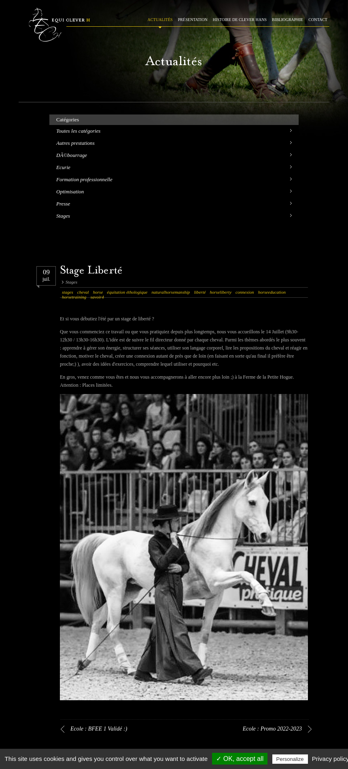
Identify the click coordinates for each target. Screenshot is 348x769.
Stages (63, 216)
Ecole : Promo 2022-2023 (272, 729)
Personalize (290, 759)
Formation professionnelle (84, 179)
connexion (245, 292)
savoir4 (97, 296)
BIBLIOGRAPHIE (287, 19)
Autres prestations (75, 143)
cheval (83, 292)
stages (67, 292)
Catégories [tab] (67, 120)
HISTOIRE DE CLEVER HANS (240, 19)
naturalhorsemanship (171, 292)
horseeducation (272, 292)
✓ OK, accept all (239, 758)
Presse (63, 204)
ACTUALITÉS (160, 19)
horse (98, 292)
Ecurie (63, 167)
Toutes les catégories (78, 131)
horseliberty (220, 292)
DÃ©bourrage (71, 155)
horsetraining (74, 296)
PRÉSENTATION (193, 19)
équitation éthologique (127, 292)
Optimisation (70, 192)
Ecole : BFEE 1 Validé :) (98, 729)
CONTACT (317, 19)
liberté (200, 292)
